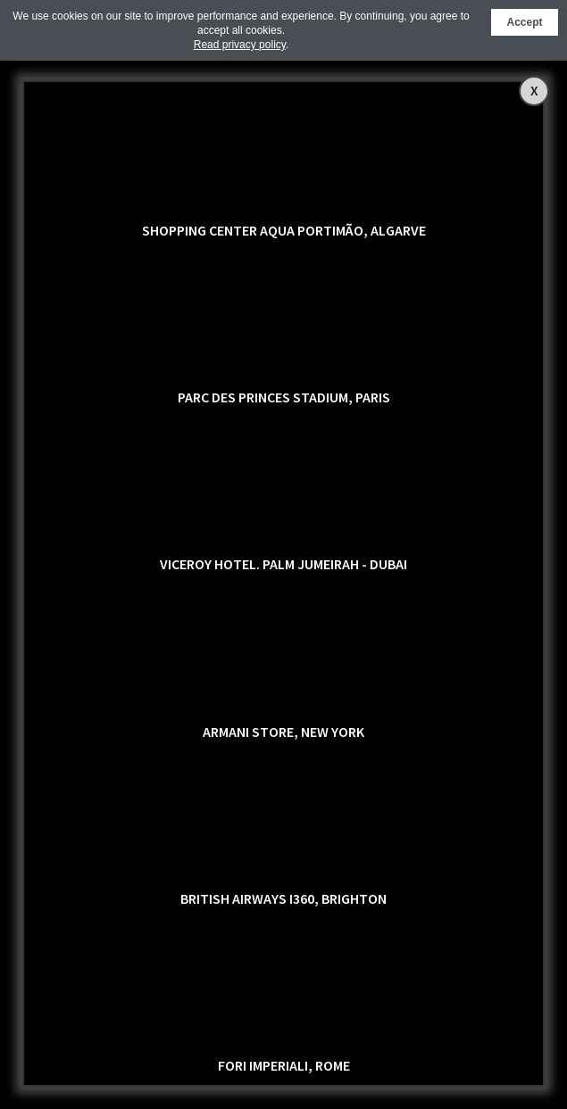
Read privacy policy (240, 44)
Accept (524, 22)
